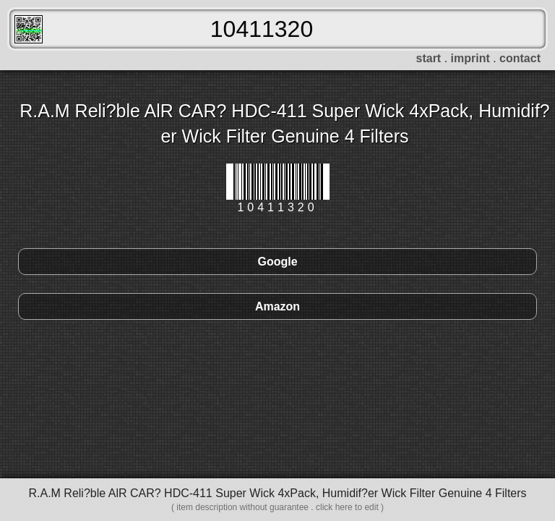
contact (520, 58)
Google (277, 261)
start (429, 58)
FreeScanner (28, 29)
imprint (470, 58)
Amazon (277, 306)
